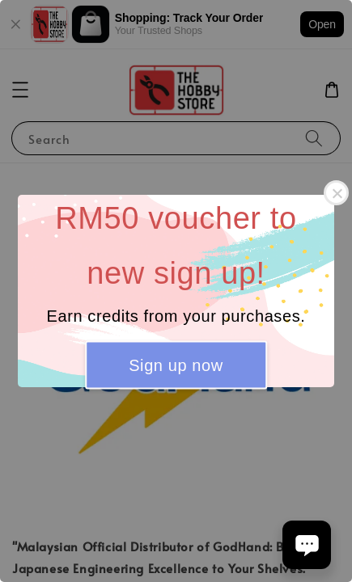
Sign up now (176, 364)
